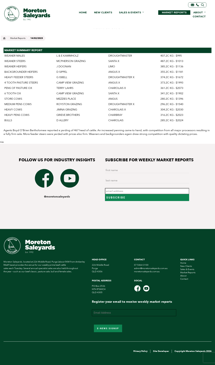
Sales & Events (130, 12)
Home (83, 12)
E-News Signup (108, 328)
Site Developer (161, 351)
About (198, 12)
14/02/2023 (36, 38)
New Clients (103, 12)
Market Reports (174, 12)
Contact (199, 16)
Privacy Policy (140, 351)
